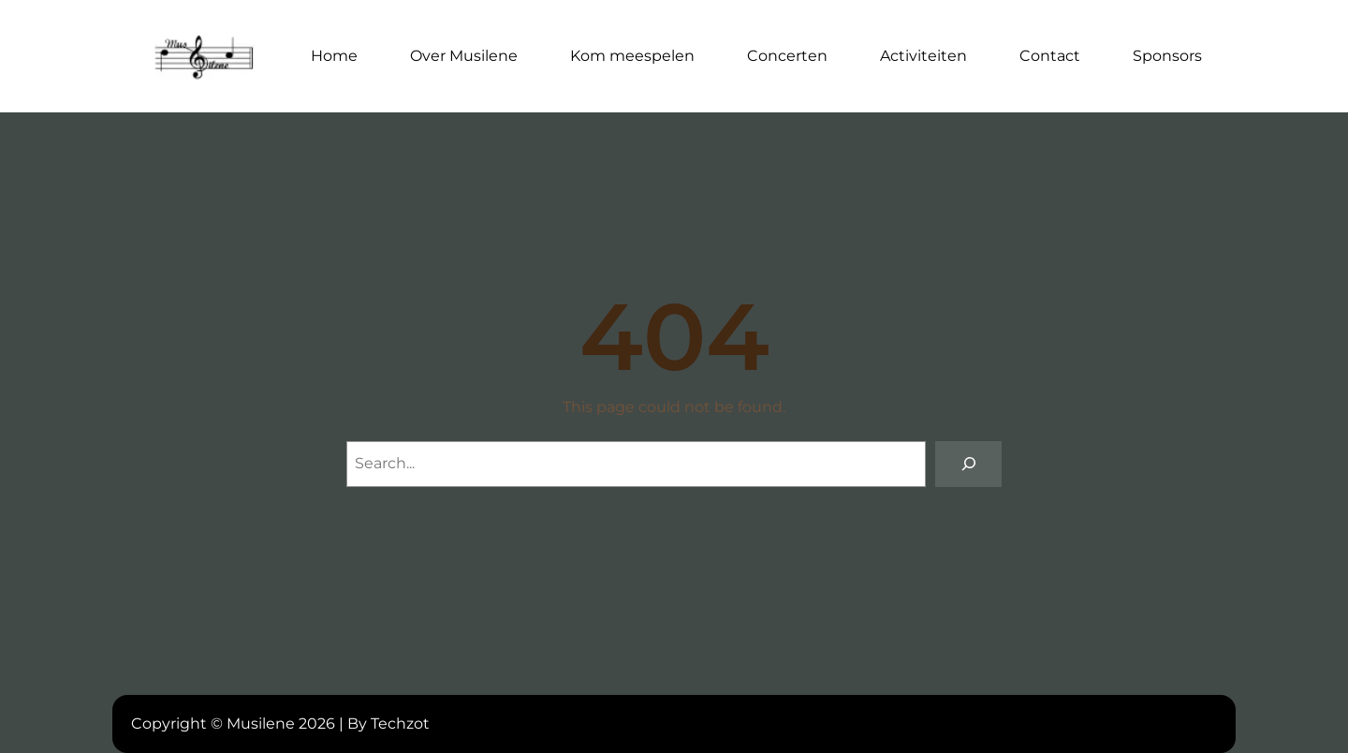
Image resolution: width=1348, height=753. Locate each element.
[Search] (968, 464)
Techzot (400, 723)
